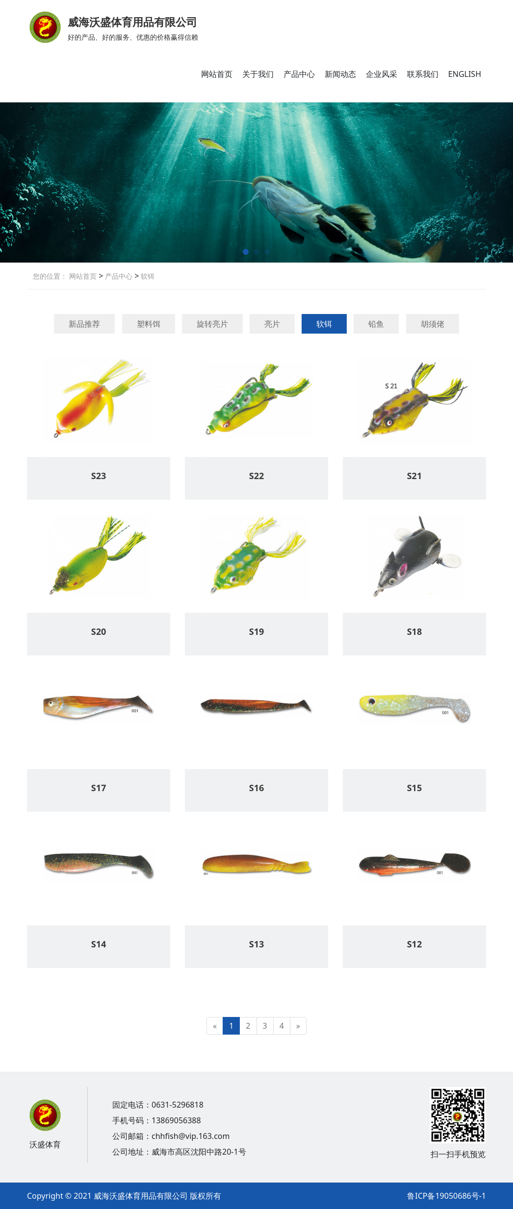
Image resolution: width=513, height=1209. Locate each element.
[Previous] (214, 1026)
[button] (246, 252)
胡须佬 (432, 323)
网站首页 (216, 74)
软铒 (146, 276)
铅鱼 (376, 323)
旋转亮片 (212, 323)
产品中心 (299, 74)
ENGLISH (464, 74)
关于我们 (258, 74)
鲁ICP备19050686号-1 (446, 1195)
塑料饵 (148, 323)
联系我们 (422, 74)
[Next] (298, 1026)
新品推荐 (84, 323)
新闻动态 (340, 74)
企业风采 (381, 74)
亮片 (272, 323)
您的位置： (50, 276)
